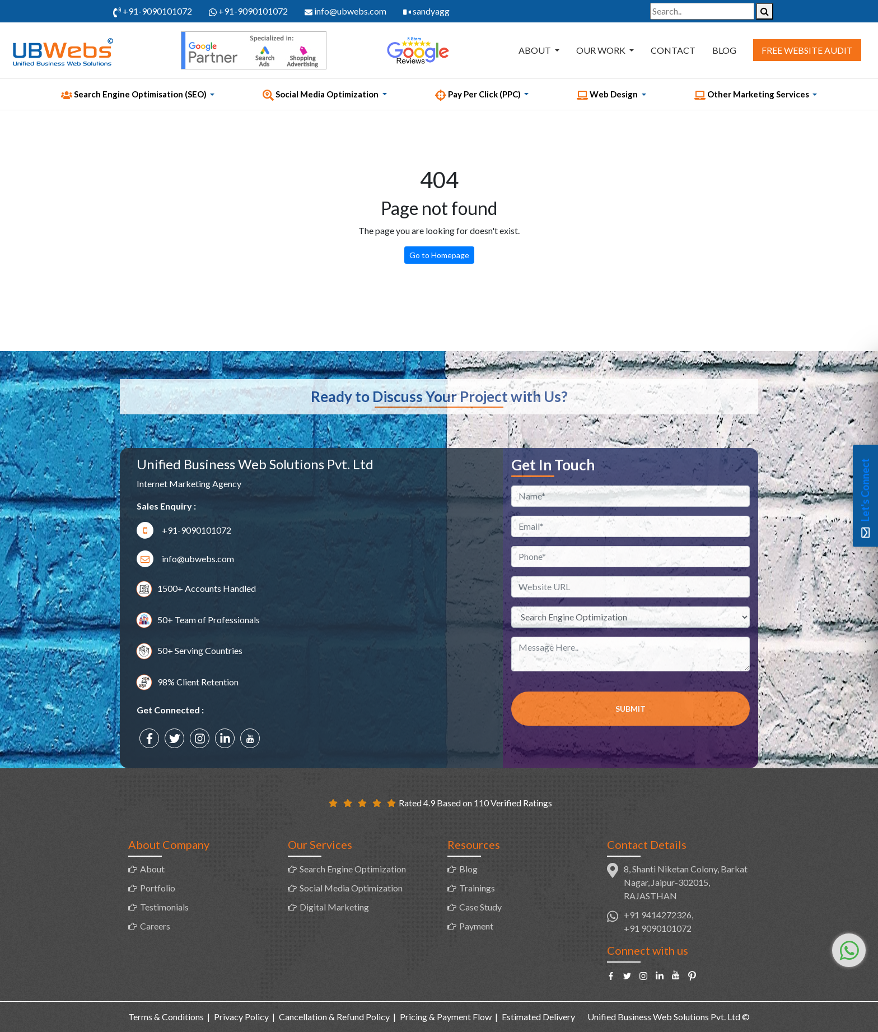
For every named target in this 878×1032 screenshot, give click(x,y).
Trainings (477, 887)
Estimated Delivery (538, 1016)
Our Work (601, 50)
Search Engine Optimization (353, 868)
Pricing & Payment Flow (446, 1016)
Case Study (480, 907)
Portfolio (157, 887)
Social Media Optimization (351, 887)
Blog (724, 50)
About (536, 50)
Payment (476, 926)
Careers (155, 926)
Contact (673, 50)
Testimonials (164, 907)
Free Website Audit (807, 50)
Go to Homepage (439, 255)
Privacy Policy (241, 1016)
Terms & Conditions (166, 1016)
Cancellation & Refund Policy (334, 1016)
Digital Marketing (334, 907)
